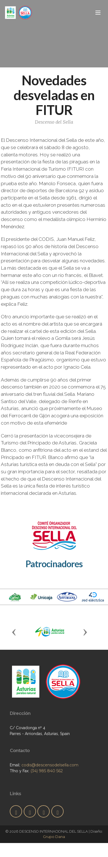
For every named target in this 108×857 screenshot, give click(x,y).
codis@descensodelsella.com (49, 764)
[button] (14, 632)
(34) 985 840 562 (46, 770)
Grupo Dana (54, 836)
